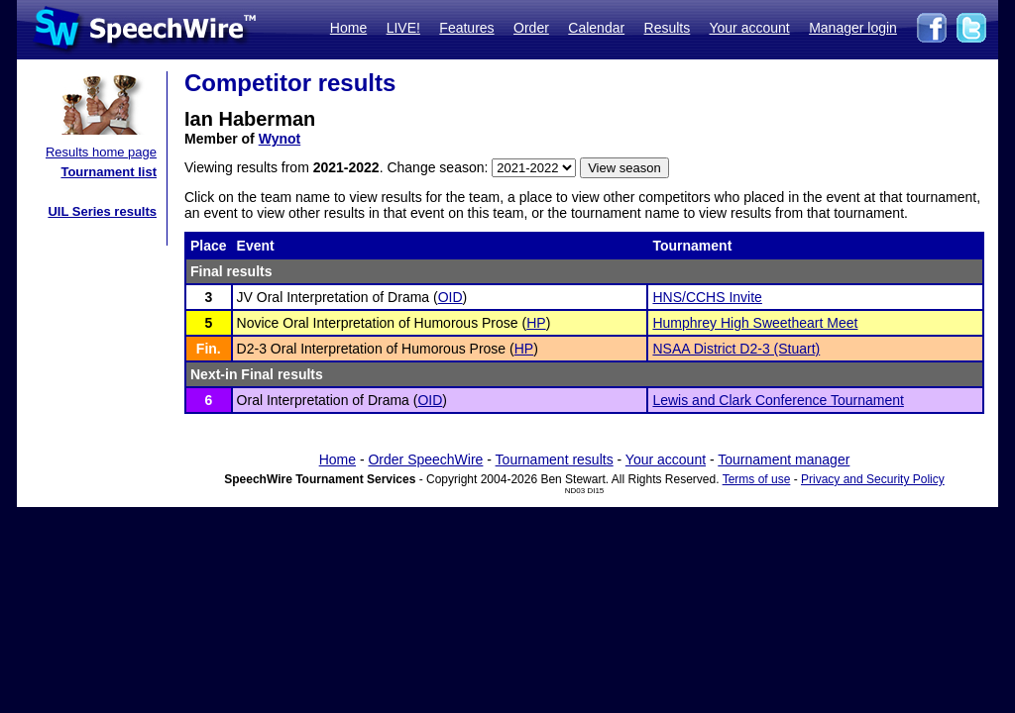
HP (535, 323)
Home (348, 28)
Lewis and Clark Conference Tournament (777, 400)
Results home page (101, 152)
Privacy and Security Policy (873, 479)
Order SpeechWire (425, 459)
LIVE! (403, 28)
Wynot (280, 139)
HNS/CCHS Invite (706, 297)
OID (450, 297)
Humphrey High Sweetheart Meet (754, 323)
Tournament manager (783, 459)
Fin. (208, 348)
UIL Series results (102, 211)
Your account (749, 28)
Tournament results (555, 459)
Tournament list (108, 171)
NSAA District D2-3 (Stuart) (736, 348)
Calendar (596, 28)
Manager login (853, 28)
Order (531, 28)
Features (466, 28)
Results (667, 28)
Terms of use (757, 479)
